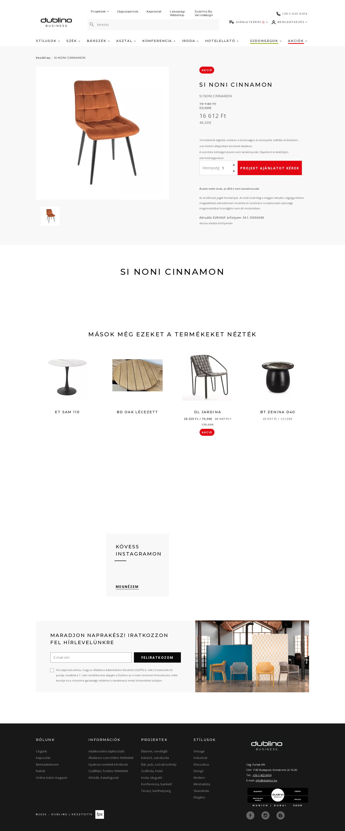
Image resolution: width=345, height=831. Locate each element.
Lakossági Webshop (177, 13)
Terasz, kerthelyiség (156, 791)
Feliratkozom (157, 657)
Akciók (297, 41)
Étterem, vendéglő (154, 751)
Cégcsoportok (127, 11)
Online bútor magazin (51, 777)
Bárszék (98, 41)
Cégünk (41, 751)
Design (199, 771)
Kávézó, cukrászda (155, 758)
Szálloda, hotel (152, 771)
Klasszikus (201, 764)
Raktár (41, 771)
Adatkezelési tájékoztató (106, 751)
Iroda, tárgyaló (151, 777)
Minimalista (202, 784)
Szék (73, 41)
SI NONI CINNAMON (70, 57)
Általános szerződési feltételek (111, 758)
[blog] (280, 815)
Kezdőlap (43, 57)
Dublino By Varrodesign (204, 13)
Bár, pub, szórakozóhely (159, 764)
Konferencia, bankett (156, 784)
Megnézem (127, 586)
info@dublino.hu (266, 780)
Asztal (126, 41)
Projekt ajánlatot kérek (269, 168)
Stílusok (48, 41)
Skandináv (201, 791)
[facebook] (250, 815)
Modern (199, 777)
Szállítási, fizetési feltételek (108, 771)
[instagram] (265, 815)
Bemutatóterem (47, 764)
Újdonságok (266, 41)
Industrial (200, 758)
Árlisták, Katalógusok (103, 777)
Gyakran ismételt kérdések (108, 764)
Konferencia (158, 41)
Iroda (190, 41)
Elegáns (199, 797)
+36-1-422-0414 (262, 775)
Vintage (199, 751)
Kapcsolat (154, 11)
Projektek (100, 11)
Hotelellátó (222, 41)
